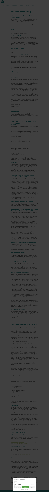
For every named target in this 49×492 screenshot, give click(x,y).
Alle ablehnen (32, 487)
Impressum (26, 489)
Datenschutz (22, 489)
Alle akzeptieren (25, 487)
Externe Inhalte (19, 484)
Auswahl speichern (18, 487)
